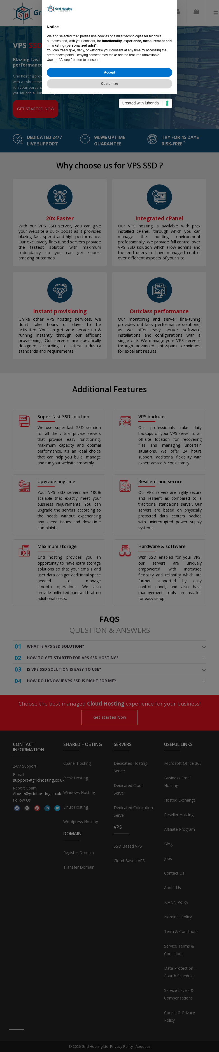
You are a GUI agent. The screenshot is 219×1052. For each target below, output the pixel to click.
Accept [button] (109, 551)
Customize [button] (109, 563)
